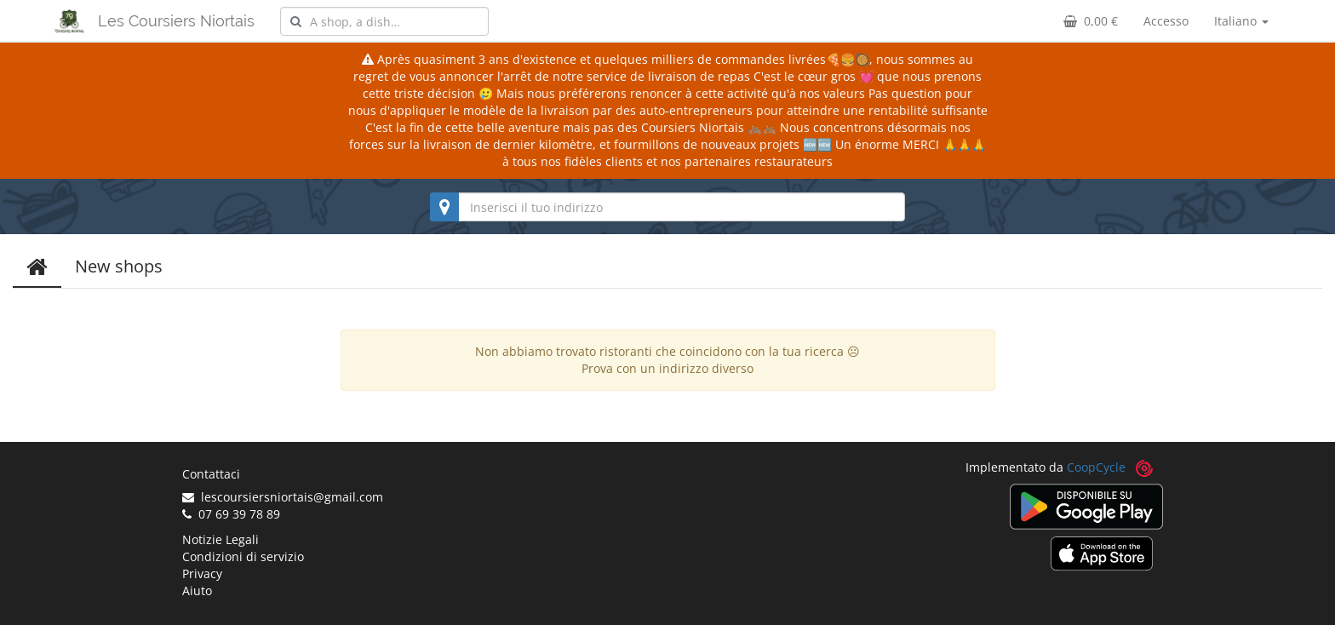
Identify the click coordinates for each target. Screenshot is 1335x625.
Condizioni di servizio (243, 556)
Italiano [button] (1241, 21)
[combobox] (384, 21)
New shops (119, 266)
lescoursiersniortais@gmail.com (282, 497)
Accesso (1166, 21)
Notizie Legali (220, 539)
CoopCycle (1096, 467)
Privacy (202, 573)
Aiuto (197, 590)
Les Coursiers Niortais (176, 21)
